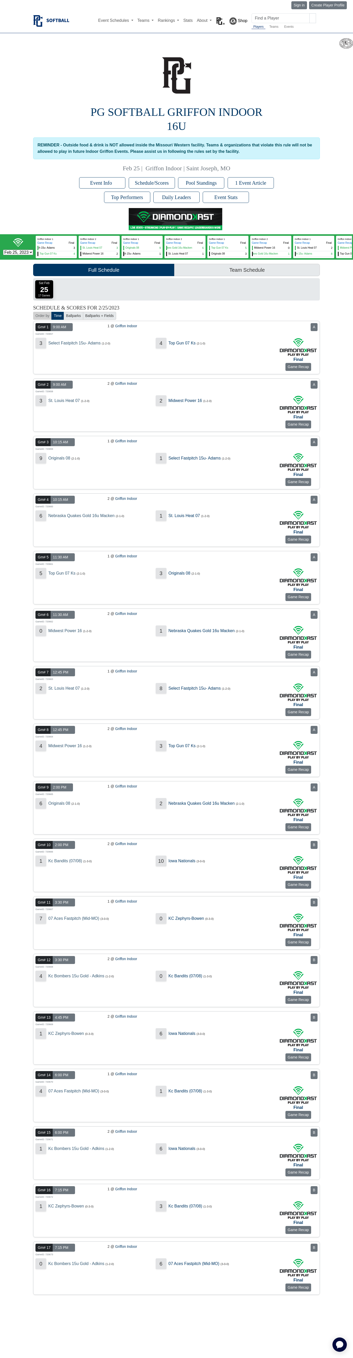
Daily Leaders (176, 197)
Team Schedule (247, 270)
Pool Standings (201, 183)
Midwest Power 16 (185, 400)
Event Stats (226, 197)
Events (289, 27)
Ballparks (73, 316)
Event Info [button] (102, 183)
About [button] (203, 20)
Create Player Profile (328, 5)
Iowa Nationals (182, 861)
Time (58, 316)
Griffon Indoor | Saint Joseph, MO (188, 168)
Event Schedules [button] (114, 20)
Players (258, 27)
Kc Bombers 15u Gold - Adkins (76, 976)
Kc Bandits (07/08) (65, 861)
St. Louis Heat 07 (64, 400)
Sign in (299, 5)
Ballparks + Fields (99, 316)
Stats (187, 20)
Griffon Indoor (126, 326)
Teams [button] (144, 20)
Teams (273, 27)
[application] (339, 1344)
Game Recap (44, 242)
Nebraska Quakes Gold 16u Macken (81, 515)
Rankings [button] (167, 20)
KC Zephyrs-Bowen (186, 918)
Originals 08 (59, 458)
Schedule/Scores (152, 183)
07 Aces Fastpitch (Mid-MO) (73, 918)
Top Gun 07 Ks (182, 343)
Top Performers (127, 197)
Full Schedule (103, 270)
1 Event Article (250, 183)
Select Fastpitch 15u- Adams (74, 343)
